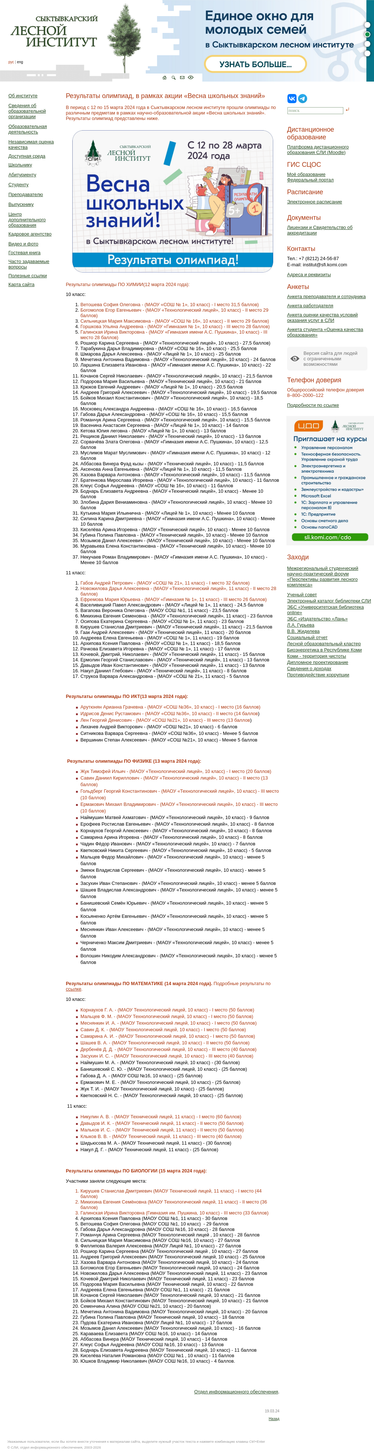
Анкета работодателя (310, 305)
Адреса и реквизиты (309, 274)
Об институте (23, 95)
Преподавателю (25, 194)
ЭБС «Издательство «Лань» (317, 619)
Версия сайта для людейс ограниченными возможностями (331, 358)
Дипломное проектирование (317, 662)
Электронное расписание (314, 201)
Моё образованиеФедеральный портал (310, 177)
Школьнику (20, 165)
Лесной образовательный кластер (324, 643)
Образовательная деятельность (27, 129)
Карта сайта (21, 284)
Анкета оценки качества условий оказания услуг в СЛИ (322, 317)
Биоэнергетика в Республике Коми (324, 650)
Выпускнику (21, 204)
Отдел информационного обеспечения (236, 1391)
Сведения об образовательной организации (27, 111)
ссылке (73, 989)
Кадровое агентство (29, 234)
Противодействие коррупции (318, 674)
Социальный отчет (307, 637)
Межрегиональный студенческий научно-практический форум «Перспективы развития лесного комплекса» (322, 576)
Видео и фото (23, 244)
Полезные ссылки (27, 275)
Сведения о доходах (309, 668)
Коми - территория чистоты (316, 656)
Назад (274, 1419)
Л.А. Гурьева (300, 625)
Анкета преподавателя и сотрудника (326, 296)
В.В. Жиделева (303, 631)
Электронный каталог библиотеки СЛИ (329, 601)
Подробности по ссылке (313, 405)
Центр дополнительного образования (27, 219)
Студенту (18, 184)
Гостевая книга (24, 252)
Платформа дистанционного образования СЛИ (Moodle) (318, 149)
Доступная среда (26, 156)
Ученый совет (302, 594)
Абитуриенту (22, 174)
